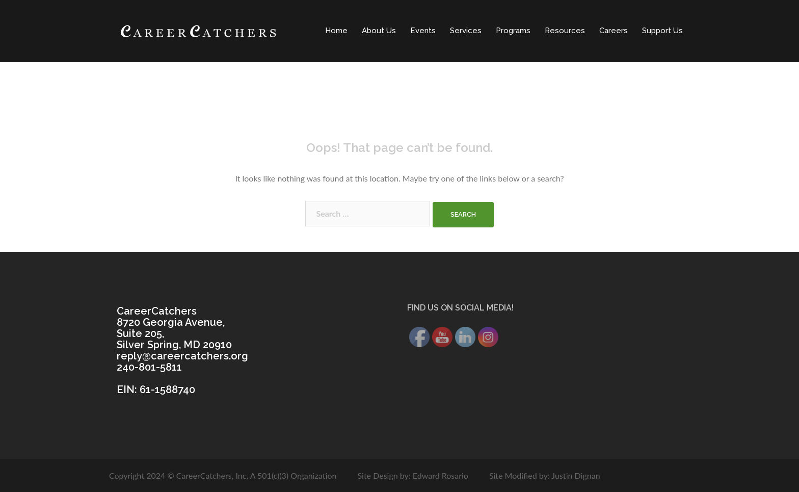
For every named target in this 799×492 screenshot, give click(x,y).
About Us (379, 30)
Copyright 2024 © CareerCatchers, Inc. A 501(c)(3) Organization (223, 475)
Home (336, 30)
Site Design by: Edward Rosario (412, 475)
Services (466, 30)
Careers (613, 30)
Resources (565, 30)
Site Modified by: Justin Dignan (544, 475)
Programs (513, 30)
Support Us (662, 30)
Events (423, 30)
